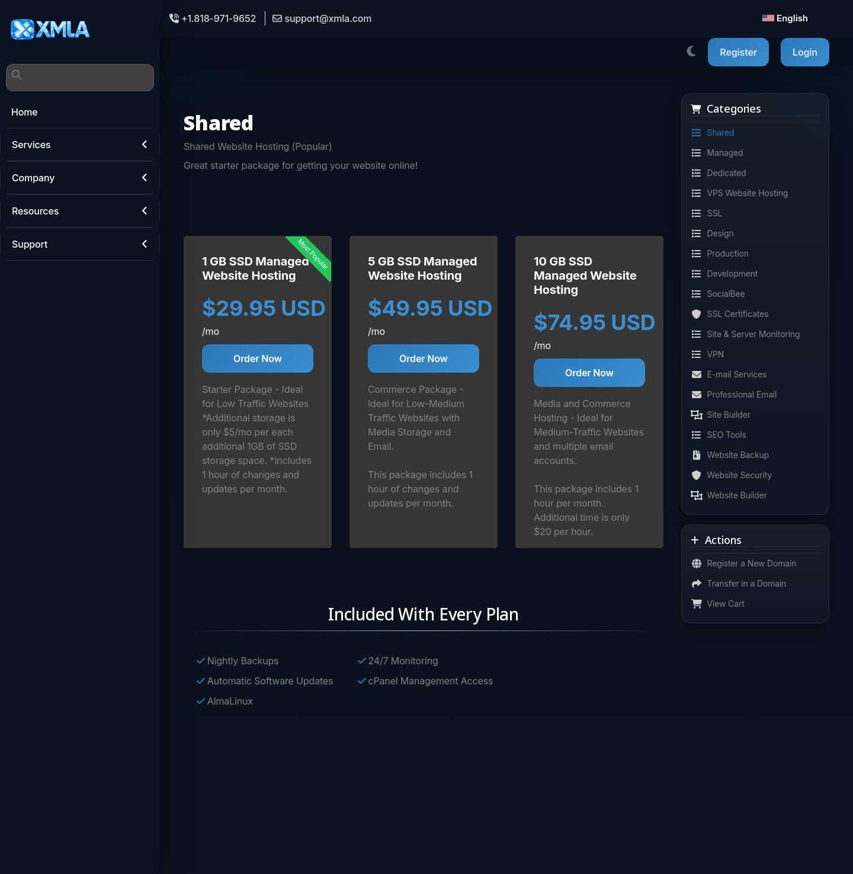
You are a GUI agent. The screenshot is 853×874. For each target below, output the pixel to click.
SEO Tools (718, 435)
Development (724, 274)
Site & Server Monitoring (745, 334)
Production (720, 253)
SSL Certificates (729, 314)
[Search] (80, 77)
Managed (717, 153)
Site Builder (721, 415)
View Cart (718, 604)
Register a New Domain (743, 563)
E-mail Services (729, 374)
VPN (707, 354)
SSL (706, 213)
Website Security (731, 475)
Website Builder (729, 495)
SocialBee (718, 294)
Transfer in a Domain (738, 584)
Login (805, 52)
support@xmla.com (321, 18)
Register (738, 52)
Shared (713, 133)
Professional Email (734, 395)
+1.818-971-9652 (212, 18)
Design (712, 233)
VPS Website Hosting (739, 193)
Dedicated (718, 173)
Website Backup (730, 455)
